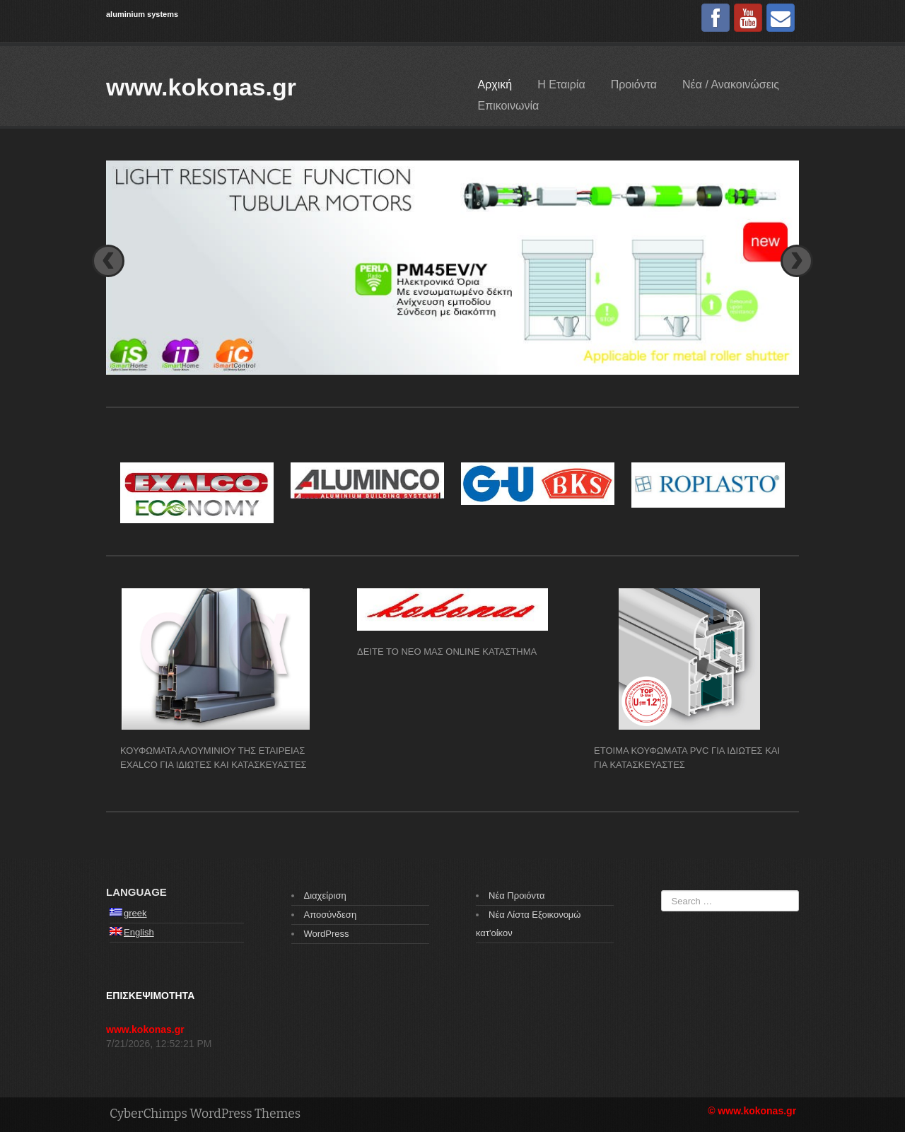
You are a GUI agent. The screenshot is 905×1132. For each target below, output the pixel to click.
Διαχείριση (325, 895)
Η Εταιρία (561, 84)
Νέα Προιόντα (516, 895)
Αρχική (495, 84)
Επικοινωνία (508, 106)
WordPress (326, 933)
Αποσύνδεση (330, 914)
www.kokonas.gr (201, 87)
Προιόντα (634, 84)
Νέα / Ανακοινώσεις (730, 84)
